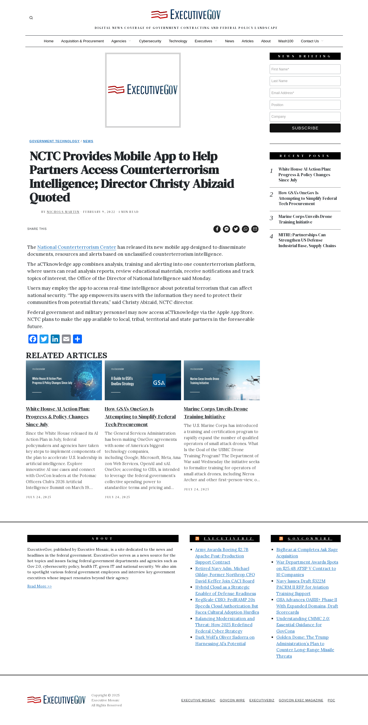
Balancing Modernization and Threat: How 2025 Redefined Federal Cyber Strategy (225, 625)
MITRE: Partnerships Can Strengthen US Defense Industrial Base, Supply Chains (308, 241)
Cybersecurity (150, 41)
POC (331, 700)
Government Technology (55, 141)
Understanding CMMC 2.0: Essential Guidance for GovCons (303, 625)
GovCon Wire (231, 700)
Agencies (118, 41)
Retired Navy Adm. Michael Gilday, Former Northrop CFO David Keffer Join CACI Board (225, 575)
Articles (248, 41)
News (230, 41)
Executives (203, 41)
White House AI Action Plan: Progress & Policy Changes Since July (58, 416)
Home (47, 41)
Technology (178, 41)
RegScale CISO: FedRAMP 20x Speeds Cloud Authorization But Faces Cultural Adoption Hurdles (227, 606)
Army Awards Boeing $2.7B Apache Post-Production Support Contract (221, 556)
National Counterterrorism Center (76, 247)
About (266, 41)
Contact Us (311, 41)
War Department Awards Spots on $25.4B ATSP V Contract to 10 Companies (307, 568)
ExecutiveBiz (229, 538)
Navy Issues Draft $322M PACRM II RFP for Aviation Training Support (302, 587)
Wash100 (286, 41)
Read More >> (39, 586)
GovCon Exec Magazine (300, 700)
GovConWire (310, 538)
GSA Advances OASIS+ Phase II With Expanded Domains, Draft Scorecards (307, 606)
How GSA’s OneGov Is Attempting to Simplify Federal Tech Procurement (140, 416)
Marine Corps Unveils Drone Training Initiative (306, 219)
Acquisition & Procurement (81, 41)
